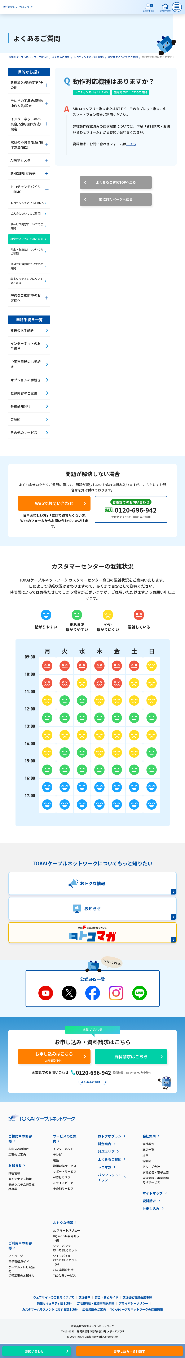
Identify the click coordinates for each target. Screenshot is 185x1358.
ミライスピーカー (64, 1183)
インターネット (63, 1149)
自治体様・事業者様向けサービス (155, 1180)
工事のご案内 (17, 1154)
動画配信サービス (64, 1166)
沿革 (145, 1155)
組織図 (146, 1161)
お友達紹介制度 (63, 1270)
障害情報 (14, 1173)
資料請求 (149, 1200)
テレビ (57, 1154)
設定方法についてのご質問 (123, 57)
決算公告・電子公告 (155, 1172)
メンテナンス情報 (20, 1179)
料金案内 (104, 1143)
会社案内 (149, 1136)
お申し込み (150, 1208)
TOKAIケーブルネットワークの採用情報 (136, 1309)
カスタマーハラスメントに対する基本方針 (50, 1309)
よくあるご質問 (61, 57)
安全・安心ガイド (106, 1297)
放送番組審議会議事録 (137, 1297)
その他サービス (63, 1188)
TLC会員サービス (64, 1275)
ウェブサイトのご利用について (53, 1297)
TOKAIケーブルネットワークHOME (28, 57)
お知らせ (15, 1165)
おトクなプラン (109, 1136)
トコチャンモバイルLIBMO (89, 57)
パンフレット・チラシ (110, 1177)
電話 (56, 1160)
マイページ (15, 1256)
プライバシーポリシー (133, 1303)
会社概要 (148, 1144)
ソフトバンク (67, 1248)
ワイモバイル (67, 1260)
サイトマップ (152, 1193)
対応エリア (106, 1151)
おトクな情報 (63, 1222)
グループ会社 (151, 1167)
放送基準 (84, 1297)
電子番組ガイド (18, 1261)
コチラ (131, 143)
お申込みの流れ (18, 1149)
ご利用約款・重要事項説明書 (95, 1303)
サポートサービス (64, 1171)
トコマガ (104, 1167)
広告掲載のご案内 (94, 1309)
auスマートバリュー (66, 1230)
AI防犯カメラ (61, 1177)
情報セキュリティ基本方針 (54, 1303)
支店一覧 (148, 1149)
